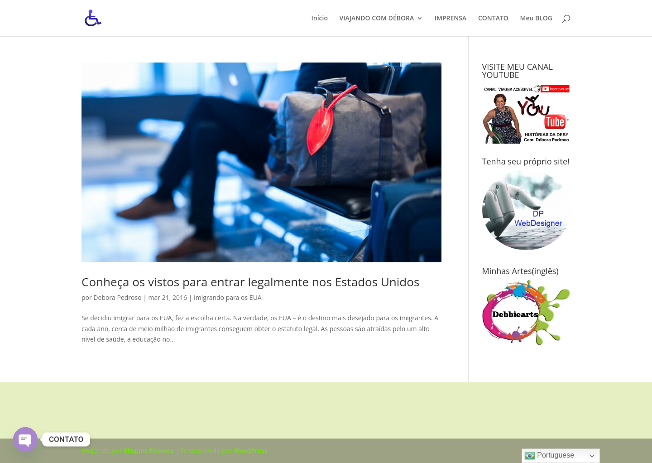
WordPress (251, 450)
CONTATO (493, 18)
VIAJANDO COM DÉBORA (377, 18)
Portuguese (549, 455)
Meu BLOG (536, 18)
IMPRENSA (450, 18)
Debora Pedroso (117, 297)
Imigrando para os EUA (228, 297)
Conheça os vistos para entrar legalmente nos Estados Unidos (250, 282)
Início (319, 18)
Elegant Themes (149, 450)
